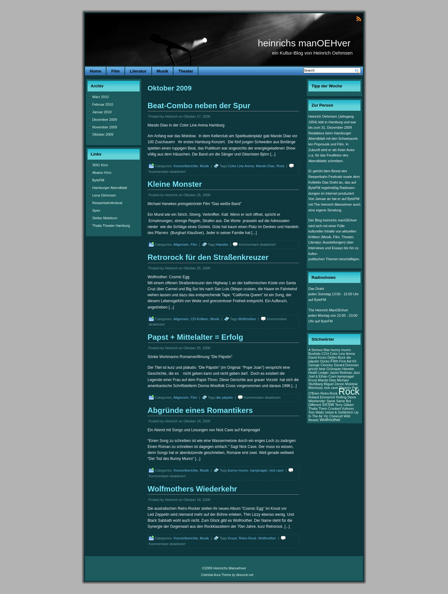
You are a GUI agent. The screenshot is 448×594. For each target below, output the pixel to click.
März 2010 (100, 97)
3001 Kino (100, 165)
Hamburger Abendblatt (109, 188)
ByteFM (98, 180)
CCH (325, 354)
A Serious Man (319, 350)
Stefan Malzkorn (104, 218)
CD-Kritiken (199, 319)
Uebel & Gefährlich (339, 412)
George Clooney (320, 365)
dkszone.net (244, 575)
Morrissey (315, 388)
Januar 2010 (102, 112)
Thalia (313, 408)
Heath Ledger (318, 372)
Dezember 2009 (104, 119)
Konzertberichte (185, 166)
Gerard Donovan (346, 365)
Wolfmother (247, 319)
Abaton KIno (102, 172)
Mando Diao (265, 166)
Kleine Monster (175, 184)
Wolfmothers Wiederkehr (192, 489)
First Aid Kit (347, 361)
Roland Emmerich (321, 397)
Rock (280, 166)
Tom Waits (316, 412)
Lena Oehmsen (104, 195)
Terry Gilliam (344, 405)
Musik (162, 71)
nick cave (276, 470)
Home (95, 71)
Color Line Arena (241, 166)
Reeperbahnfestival (107, 203)
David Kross (317, 357)
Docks (325, 361)
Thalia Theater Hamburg (111, 225)
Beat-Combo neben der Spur (199, 105)
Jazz (356, 372)
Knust (232, 538)
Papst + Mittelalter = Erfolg (195, 337)
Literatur (138, 71)
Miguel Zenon (334, 384)
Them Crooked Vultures (336, 408)
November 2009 (104, 127)
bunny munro (238, 470)
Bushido (314, 354)
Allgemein (181, 244)
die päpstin (224, 397)
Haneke (222, 244)
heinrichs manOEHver (304, 43)
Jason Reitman (341, 372)
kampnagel (258, 470)
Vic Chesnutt (333, 416)
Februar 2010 (102, 104)
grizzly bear (316, 369)
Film (115, 71)
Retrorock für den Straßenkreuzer (208, 257)
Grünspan (334, 369)
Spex (96, 210)
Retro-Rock (248, 538)
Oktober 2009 (102, 134)
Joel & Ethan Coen (322, 376)
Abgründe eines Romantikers (200, 410)
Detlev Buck (337, 357)
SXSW (328, 404)
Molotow (351, 384)
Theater (185, 71)
